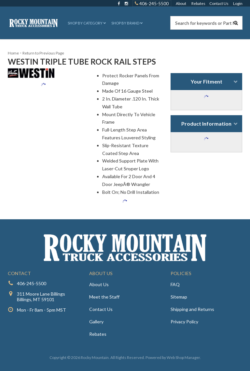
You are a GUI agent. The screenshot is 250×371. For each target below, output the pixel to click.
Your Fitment (206, 81)
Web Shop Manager (183, 357)
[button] (86, 23)
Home (13, 53)
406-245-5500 (31, 283)
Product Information (206, 123)
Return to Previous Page (43, 53)
